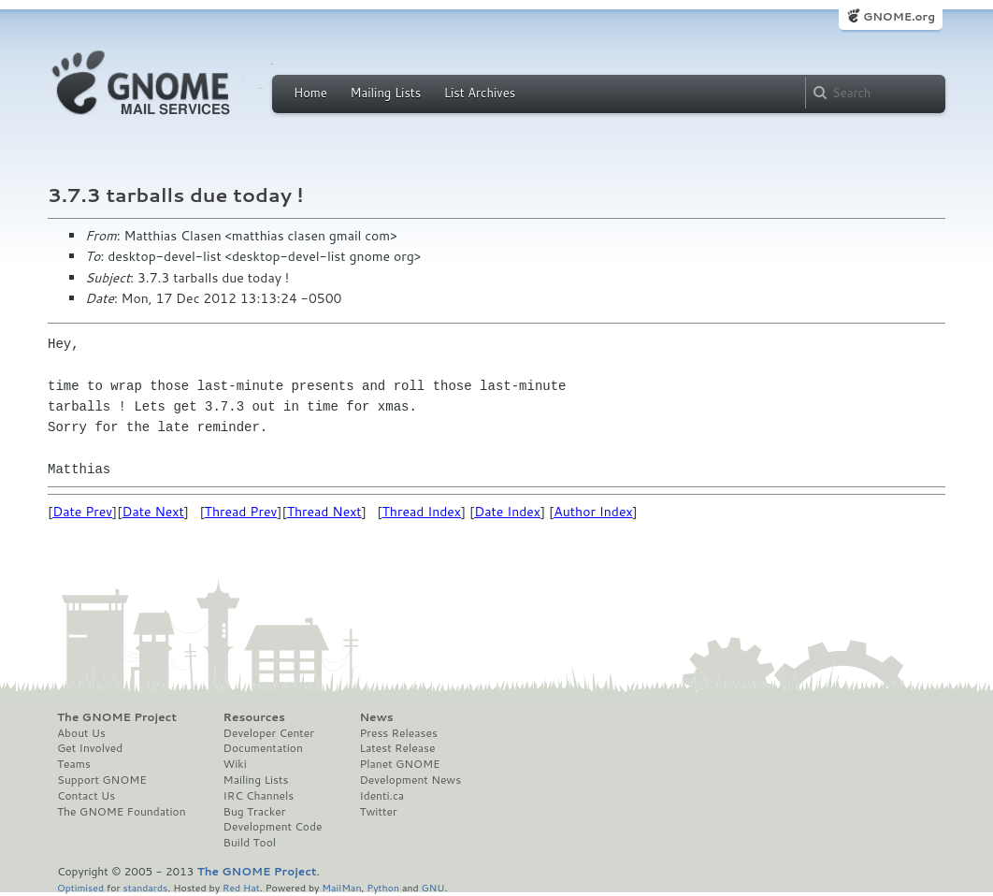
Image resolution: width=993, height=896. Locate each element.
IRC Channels (259, 795)
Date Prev (82, 511)
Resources (254, 717)
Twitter (377, 811)
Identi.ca (381, 795)
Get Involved (89, 748)
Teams (74, 764)
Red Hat (241, 887)
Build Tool (249, 842)
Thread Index (422, 511)
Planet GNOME (399, 764)
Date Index (507, 511)
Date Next (152, 511)
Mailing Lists (385, 92)
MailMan (341, 887)
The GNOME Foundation (121, 811)
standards (144, 887)
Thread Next (324, 511)
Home (310, 92)
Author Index (593, 511)
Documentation (263, 748)
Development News (410, 780)
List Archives (479, 92)
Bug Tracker (254, 811)
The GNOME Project (117, 717)
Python (383, 887)
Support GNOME (102, 780)
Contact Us (86, 795)
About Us (81, 733)
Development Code (273, 826)
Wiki (235, 764)
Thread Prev (241, 511)
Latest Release (397, 748)
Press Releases (398, 733)
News (376, 717)
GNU (433, 887)
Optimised (80, 887)
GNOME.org (899, 16)
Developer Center (268, 733)
